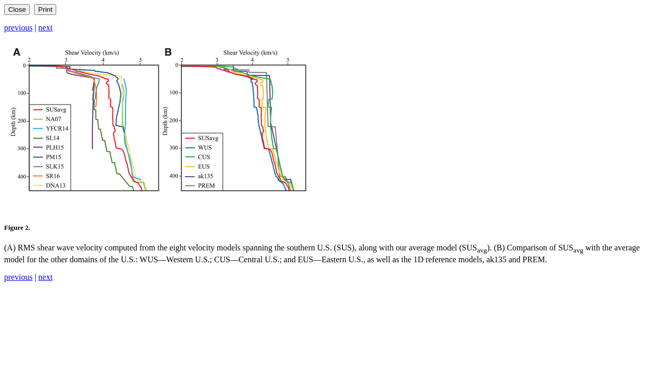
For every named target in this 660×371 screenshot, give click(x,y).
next (45, 27)
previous (18, 27)
